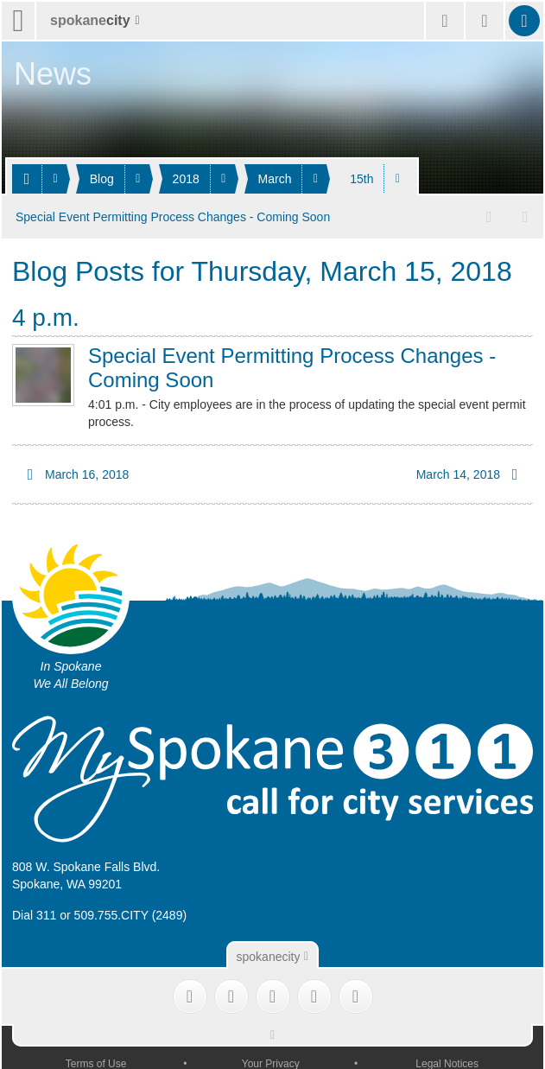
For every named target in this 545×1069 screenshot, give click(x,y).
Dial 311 (34, 912)
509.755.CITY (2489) (130, 912)
